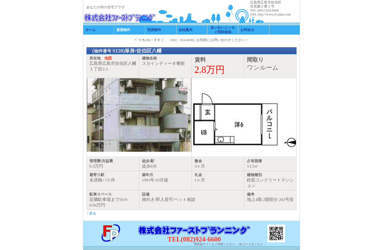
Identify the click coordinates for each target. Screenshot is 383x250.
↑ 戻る (91, 213)
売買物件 (154, 30)
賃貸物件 (123, 30)
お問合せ (247, 30)
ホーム (90, 30)
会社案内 (185, 30)
